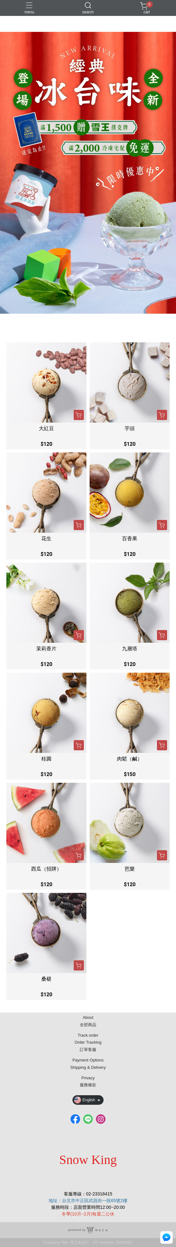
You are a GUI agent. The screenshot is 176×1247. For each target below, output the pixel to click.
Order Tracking (88, 1042)
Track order (88, 1035)
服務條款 (88, 1085)
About (88, 1018)
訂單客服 (88, 1050)
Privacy (88, 1078)
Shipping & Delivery (88, 1068)
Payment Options (88, 1060)
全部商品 (88, 1025)
